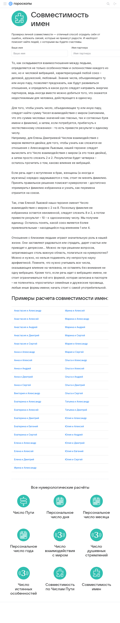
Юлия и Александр (76, 423)
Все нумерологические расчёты (60, 493)
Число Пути (23, 521)
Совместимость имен (96, 601)
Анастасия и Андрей (25, 332)
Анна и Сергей (22, 390)
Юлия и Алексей (74, 432)
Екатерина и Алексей (26, 415)
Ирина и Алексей (75, 316)
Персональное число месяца (96, 523)
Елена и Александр (25, 448)
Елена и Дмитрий (24, 465)
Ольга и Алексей (74, 374)
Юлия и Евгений (74, 456)
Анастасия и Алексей (26, 324)
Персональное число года (23, 560)
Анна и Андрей (22, 374)
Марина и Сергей (75, 341)
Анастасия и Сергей (25, 349)
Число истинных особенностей (23, 603)
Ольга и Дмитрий (75, 390)
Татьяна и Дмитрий (76, 415)
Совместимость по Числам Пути (60, 601)
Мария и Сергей (74, 357)
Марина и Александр (77, 324)
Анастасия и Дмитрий (26, 341)
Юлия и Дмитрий (75, 448)
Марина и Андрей (75, 332)
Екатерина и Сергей (25, 440)
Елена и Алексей (23, 456)
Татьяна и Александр (77, 407)
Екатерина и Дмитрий (26, 423)
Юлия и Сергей (73, 465)
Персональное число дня (60, 523)
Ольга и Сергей (74, 399)
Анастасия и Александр (27, 316)
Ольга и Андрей (74, 382)
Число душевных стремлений (96, 562)
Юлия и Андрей (74, 440)
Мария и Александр (76, 349)
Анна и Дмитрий (23, 382)
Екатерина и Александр (27, 407)
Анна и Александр (24, 357)
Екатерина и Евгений (26, 432)
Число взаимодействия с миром (60, 562)
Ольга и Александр (76, 365)
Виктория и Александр (27, 399)
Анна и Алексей (23, 365)
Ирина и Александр (25, 473)
